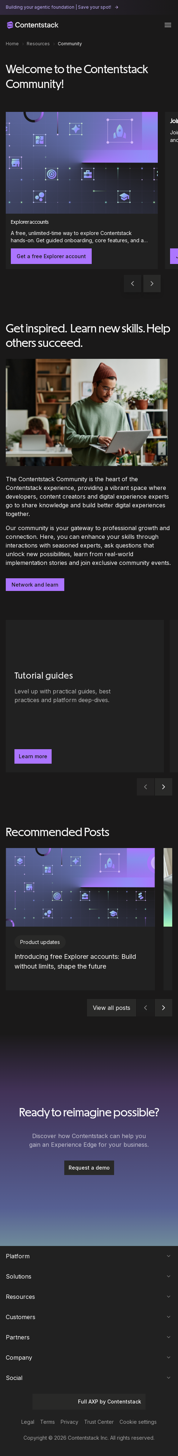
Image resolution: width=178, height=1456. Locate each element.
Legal (27, 1422)
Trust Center (99, 1422)
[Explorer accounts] (82, 190)
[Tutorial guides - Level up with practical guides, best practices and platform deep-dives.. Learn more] (85, 696)
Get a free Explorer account (51, 256)
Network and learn (35, 585)
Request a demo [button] (89, 1168)
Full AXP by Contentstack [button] (89, 1401)
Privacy (69, 1422)
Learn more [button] (33, 756)
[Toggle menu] (168, 25)
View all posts (111, 1007)
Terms (47, 1422)
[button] (152, 283)
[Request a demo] (89, 1168)
